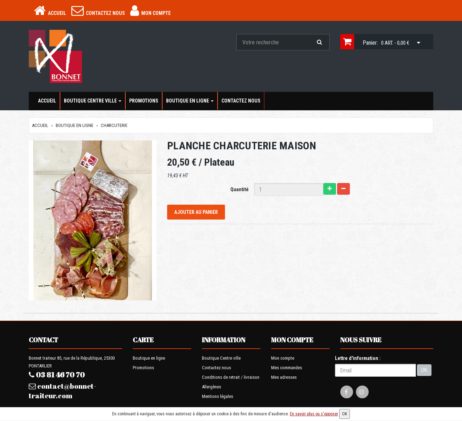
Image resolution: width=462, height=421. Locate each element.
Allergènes (211, 386)
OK (424, 370)
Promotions (143, 101)
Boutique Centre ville (92, 101)
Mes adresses (284, 377)
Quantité (239, 189)
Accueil (47, 101)
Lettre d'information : (358, 358)
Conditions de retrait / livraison (230, 377)
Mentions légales (217, 396)
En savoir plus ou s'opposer (314, 413)
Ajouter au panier (196, 212)
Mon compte (282, 358)
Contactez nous (240, 101)
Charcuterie (114, 125)
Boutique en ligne (190, 101)
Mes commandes (286, 367)
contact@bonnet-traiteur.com (62, 390)
